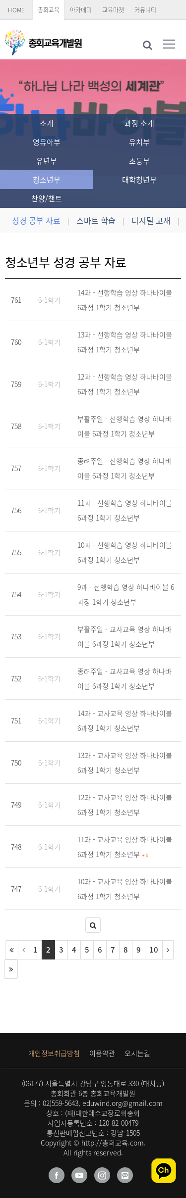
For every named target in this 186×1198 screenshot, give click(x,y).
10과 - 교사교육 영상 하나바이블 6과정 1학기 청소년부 (124, 888)
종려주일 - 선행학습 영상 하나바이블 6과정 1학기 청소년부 (124, 468)
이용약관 (102, 1053)
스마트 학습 (96, 220)
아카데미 (81, 9)
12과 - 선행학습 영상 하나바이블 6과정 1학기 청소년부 (124, 384)
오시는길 (137, 1053)
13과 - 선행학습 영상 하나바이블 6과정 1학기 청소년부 (124, 342)
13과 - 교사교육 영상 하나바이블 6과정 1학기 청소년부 (124, 762)
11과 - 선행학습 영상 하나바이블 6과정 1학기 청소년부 (124, 510)
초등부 (139, 160)
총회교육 (49, 9)
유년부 (46, 160)
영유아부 (47, 142)
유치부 (139, 142)
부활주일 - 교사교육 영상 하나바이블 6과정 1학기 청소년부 (124, 636)
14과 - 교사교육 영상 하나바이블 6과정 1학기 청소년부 (124, 720)
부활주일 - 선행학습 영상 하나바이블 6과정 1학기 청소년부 (124, 426)
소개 (47, 123)
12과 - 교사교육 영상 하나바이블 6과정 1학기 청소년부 (124, 804)
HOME (16, 9)
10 (153, 949)
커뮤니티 (145, 9)
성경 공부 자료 (36, 220)
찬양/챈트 (46, 198)
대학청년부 (139, 179)
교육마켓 (113, 9)
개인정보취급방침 (54, 1053)
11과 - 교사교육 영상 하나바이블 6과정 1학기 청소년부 (124, 846)
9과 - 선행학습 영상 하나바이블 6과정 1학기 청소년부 (125, 594)
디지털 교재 (151, 220)
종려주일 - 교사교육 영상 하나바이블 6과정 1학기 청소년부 (124, 678)
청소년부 (47, 179)
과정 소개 (139, 123)
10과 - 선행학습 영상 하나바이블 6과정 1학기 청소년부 (124, 552)
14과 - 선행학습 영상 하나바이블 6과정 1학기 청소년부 (124, 300)
